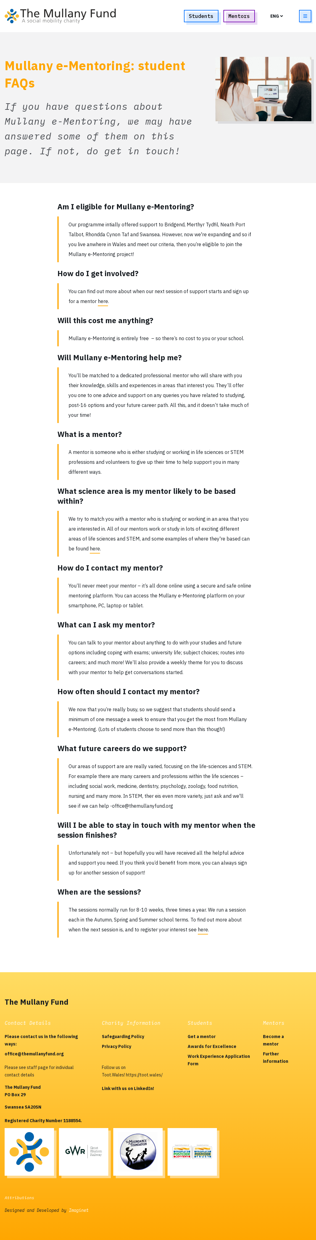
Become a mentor (273, 1040)
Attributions (19, 1197)
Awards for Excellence (212, 1046)
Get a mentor (202, 1036)
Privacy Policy (116, 1046)
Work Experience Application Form (219, 1060)
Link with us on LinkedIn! (128, 1088)
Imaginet (79, 1210)
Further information (275, 1057)
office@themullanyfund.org (34, 1054)
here (103, 301)
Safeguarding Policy (123, 1036)
